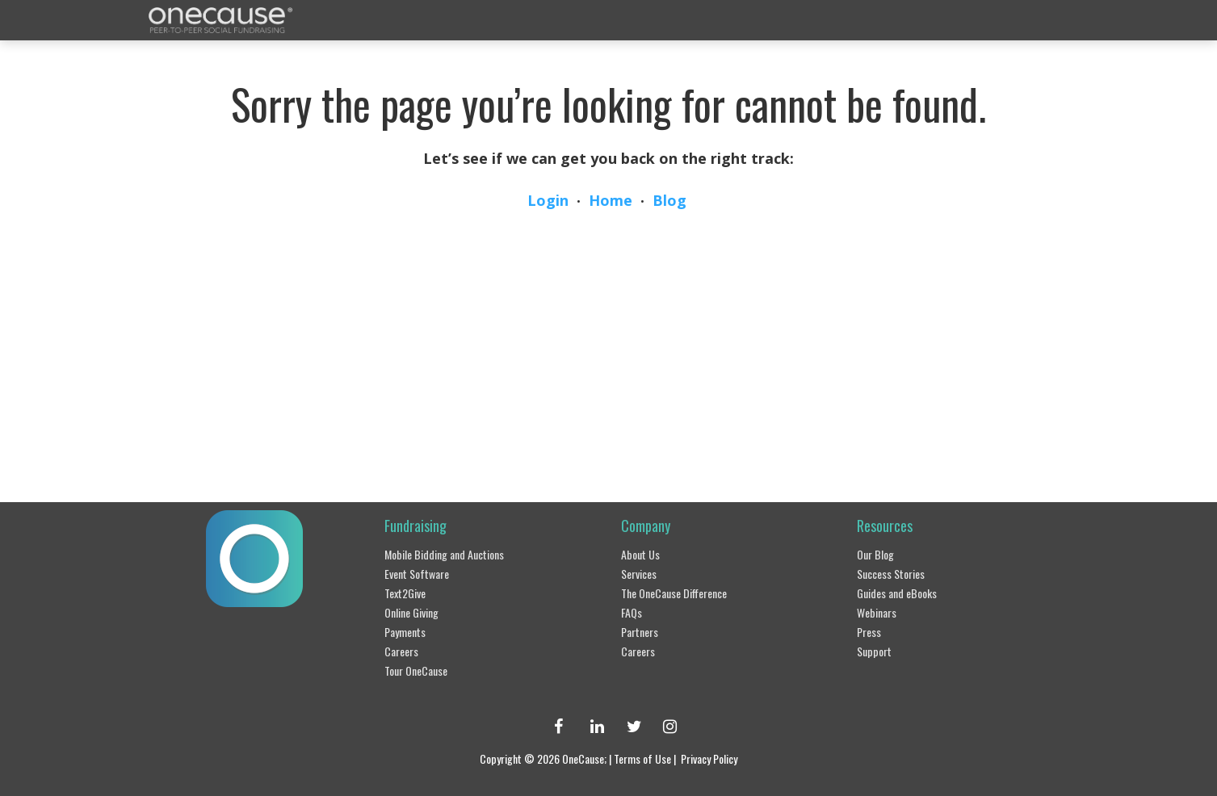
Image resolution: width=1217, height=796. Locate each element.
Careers (401, 651)
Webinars (876, 612)
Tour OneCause (415, 670)
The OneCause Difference (674, 592)
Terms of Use (642, 758)
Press (869, 631)
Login (548, 200)
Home (610, 200)
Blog (669, 200)
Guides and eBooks (897, 592)
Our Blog (875, 554)
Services (639, 573)
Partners (639, 631)
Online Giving (411, 612)
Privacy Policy (709, 758)
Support (874, 651)
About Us (640, 554)
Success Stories (891, 573)
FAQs (631, 612)
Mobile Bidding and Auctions (444, 554)
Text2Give (405, 592)
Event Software (416, 573)
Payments (405, 631)
